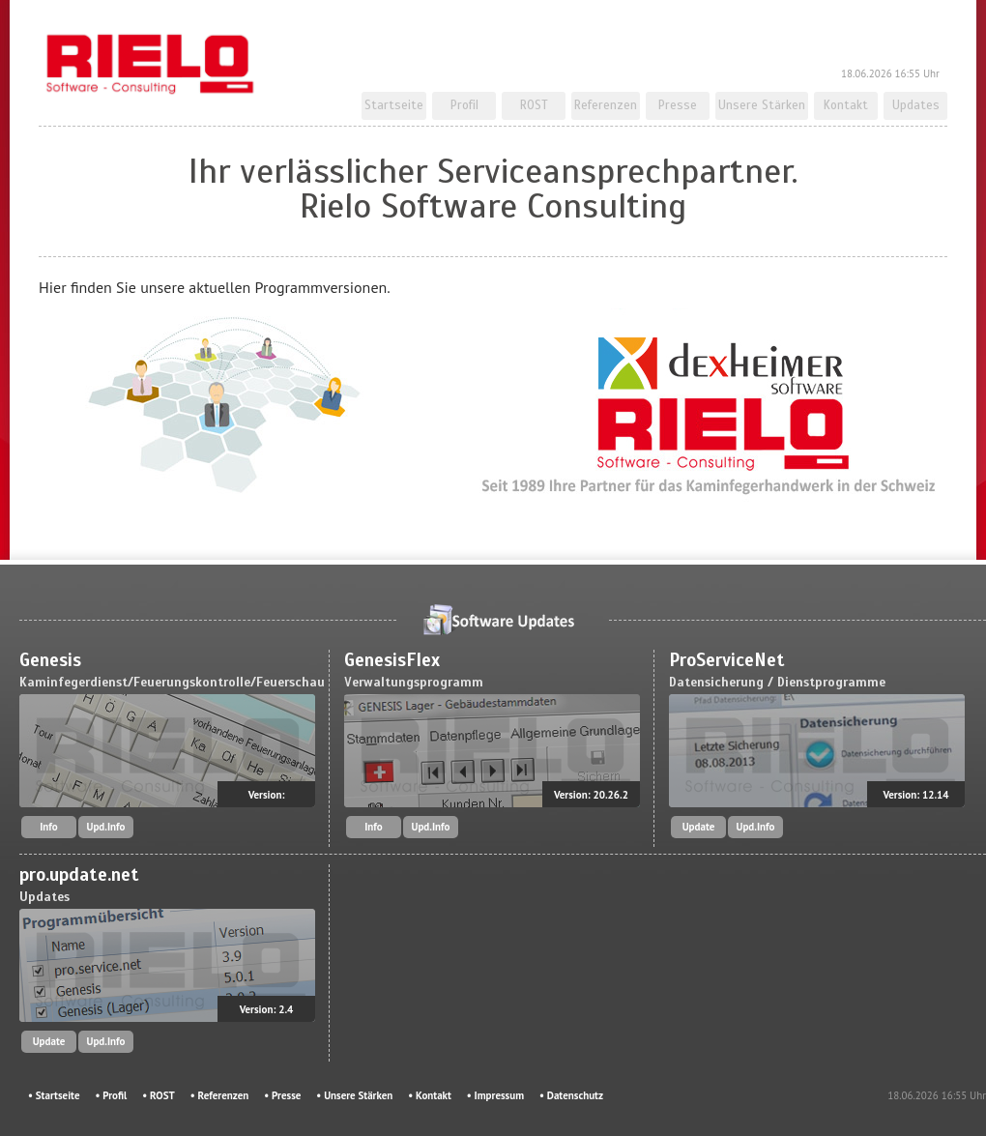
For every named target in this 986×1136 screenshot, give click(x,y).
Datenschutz (575, 1095)
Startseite (393, 105)
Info (49, 826)
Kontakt (846, 105)
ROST (534, 105)
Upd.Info (106, 826)
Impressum (499, 1095)
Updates (916, 105)
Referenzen (605, 105)
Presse (677, 105)
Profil (464, 105)
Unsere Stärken (761, 105)
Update (698, 826)
